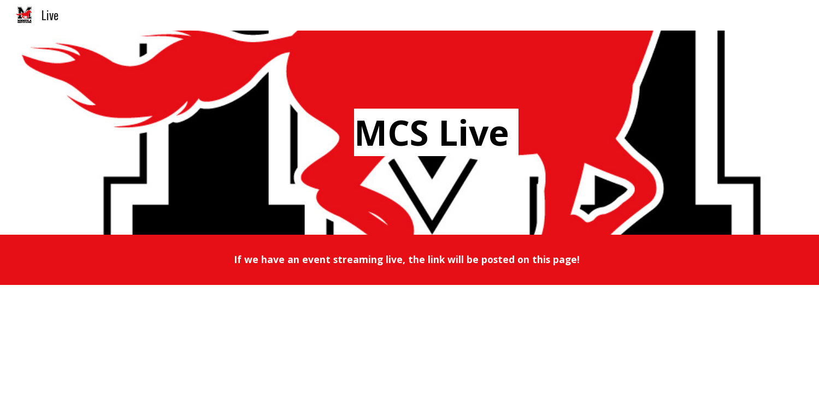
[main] (436, 132)
